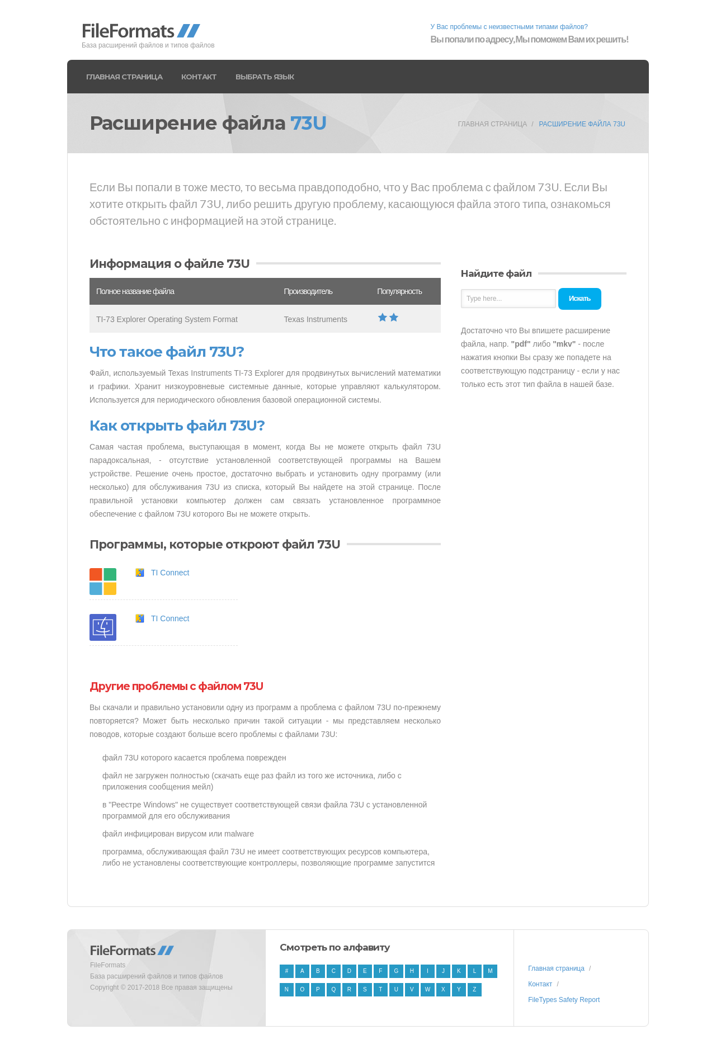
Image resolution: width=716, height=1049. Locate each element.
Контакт (198, 76)
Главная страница (124, 76)
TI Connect (170, 572)
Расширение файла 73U (582, 124)
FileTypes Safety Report (564, 1000)
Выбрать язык (264, 76)
